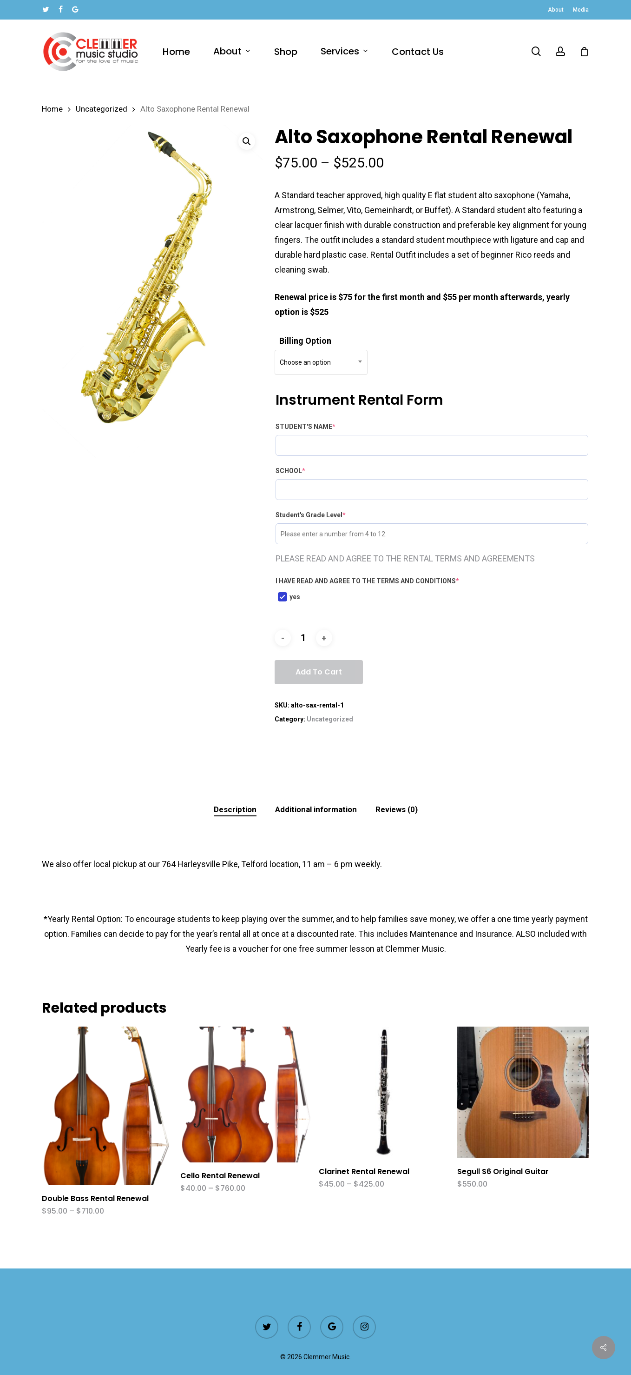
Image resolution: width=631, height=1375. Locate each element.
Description (235, 809)
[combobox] (321, 362)
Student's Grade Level (311, 515)
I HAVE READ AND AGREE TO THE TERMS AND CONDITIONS (367, 581)
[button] (246, 141)
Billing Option (305, 341)
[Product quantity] (303, 638)
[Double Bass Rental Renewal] (107, 1106)
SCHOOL (290, 470)
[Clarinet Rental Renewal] (384, 1092)
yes (289, 596)
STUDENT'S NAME (305, 426)
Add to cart (319, 672)
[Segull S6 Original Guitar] (523, 1092)
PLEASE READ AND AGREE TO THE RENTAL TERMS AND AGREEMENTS (405, 558)
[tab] (235, 809)
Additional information (316, 809)
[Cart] (584, 52)
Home (52, 109)
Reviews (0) (396, 809)
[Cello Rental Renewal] (246, 1094)
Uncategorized (101, 109)
